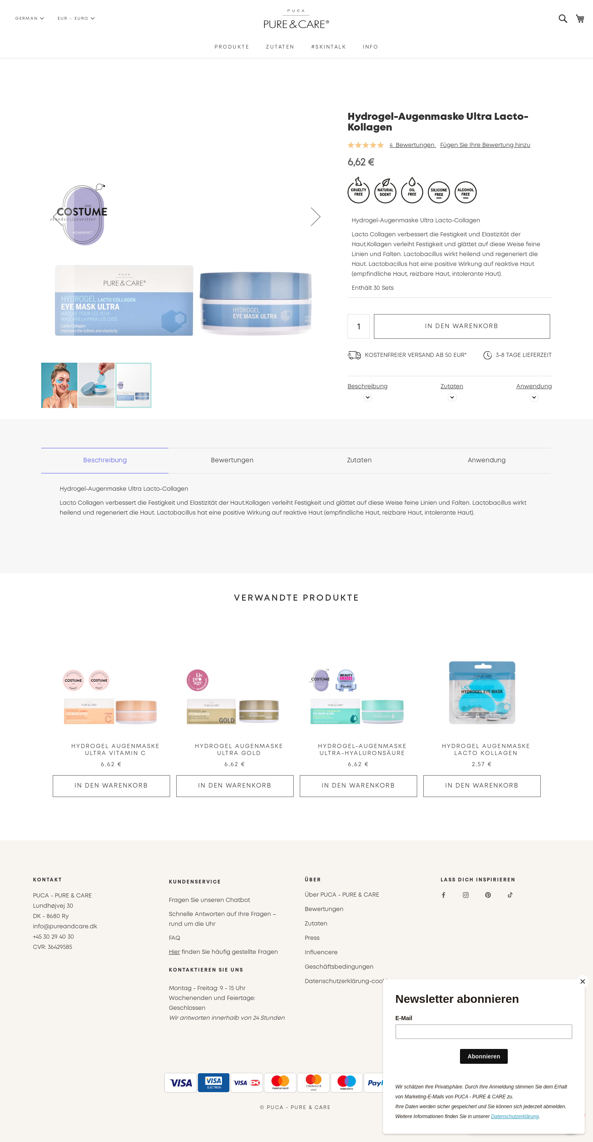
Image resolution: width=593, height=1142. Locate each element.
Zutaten (452, 386)
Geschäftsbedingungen (339, 967)
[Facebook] (443, 895)
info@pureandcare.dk (65, 926)
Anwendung (534, 386)
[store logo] (297, 18)
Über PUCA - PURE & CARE (342, 895)
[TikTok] (510, 895)
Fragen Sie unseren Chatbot (209, 900)
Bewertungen (232, 461)
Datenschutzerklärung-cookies (349, 981)
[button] (26, 18)
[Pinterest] (488, 895)
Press (312, 938)
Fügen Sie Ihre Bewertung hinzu (485, 145)
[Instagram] (466, 895)
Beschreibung (368, 386)
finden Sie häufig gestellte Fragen (223, 952)
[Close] (583, 981)
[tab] (105, 460)
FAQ (174, 938)
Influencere (321, 952)
